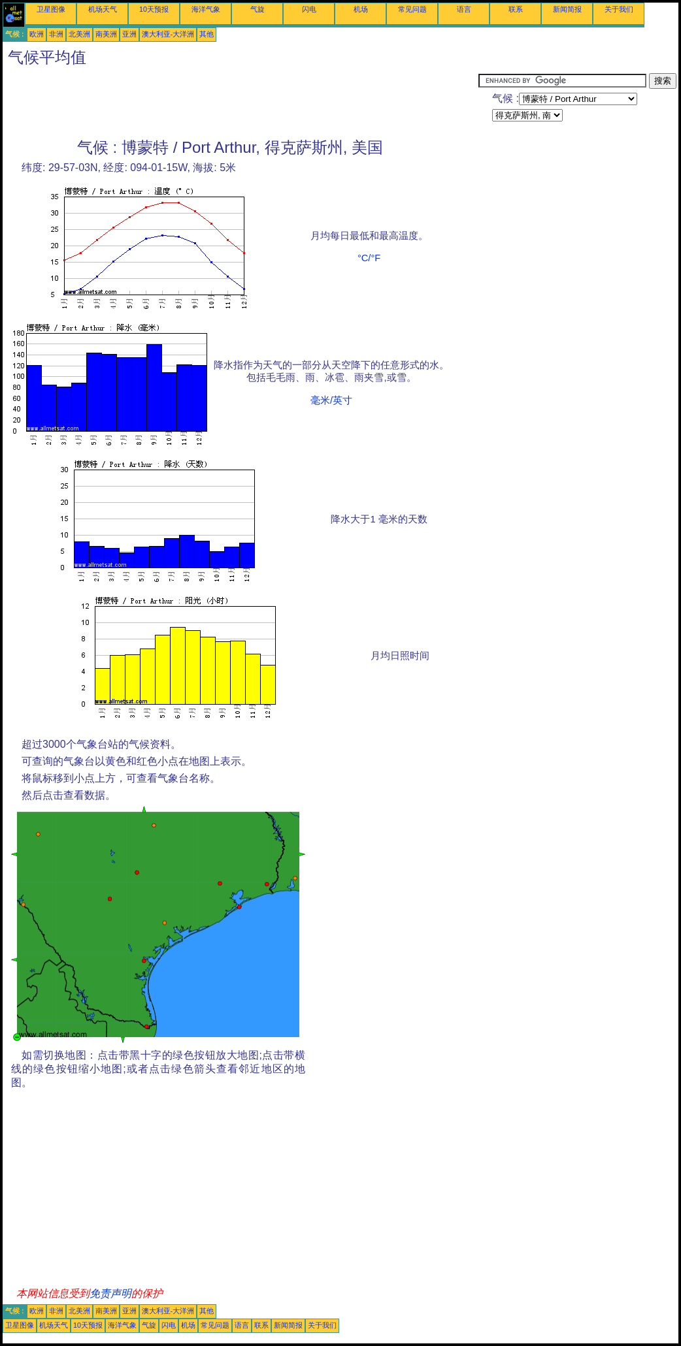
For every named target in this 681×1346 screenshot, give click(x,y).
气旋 (257, 9)
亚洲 (129, 34)
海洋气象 (205, 9)
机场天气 (102, 9)
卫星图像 (51, 9)
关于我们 (619, 9)
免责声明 (110, 1293)
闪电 (309, 9)
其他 (206, 34)
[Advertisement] (240, 102)
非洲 (56, 34)
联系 (515, 9)
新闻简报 (567, 9)
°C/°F (368, 258)
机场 (361, 9)
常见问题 (412, 9)
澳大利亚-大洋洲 (168, 34)
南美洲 (106, 34)
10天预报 (154, 9)
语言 (464, 9)
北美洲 (79, 34)
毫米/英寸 (331, 400)
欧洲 (36, 34)
